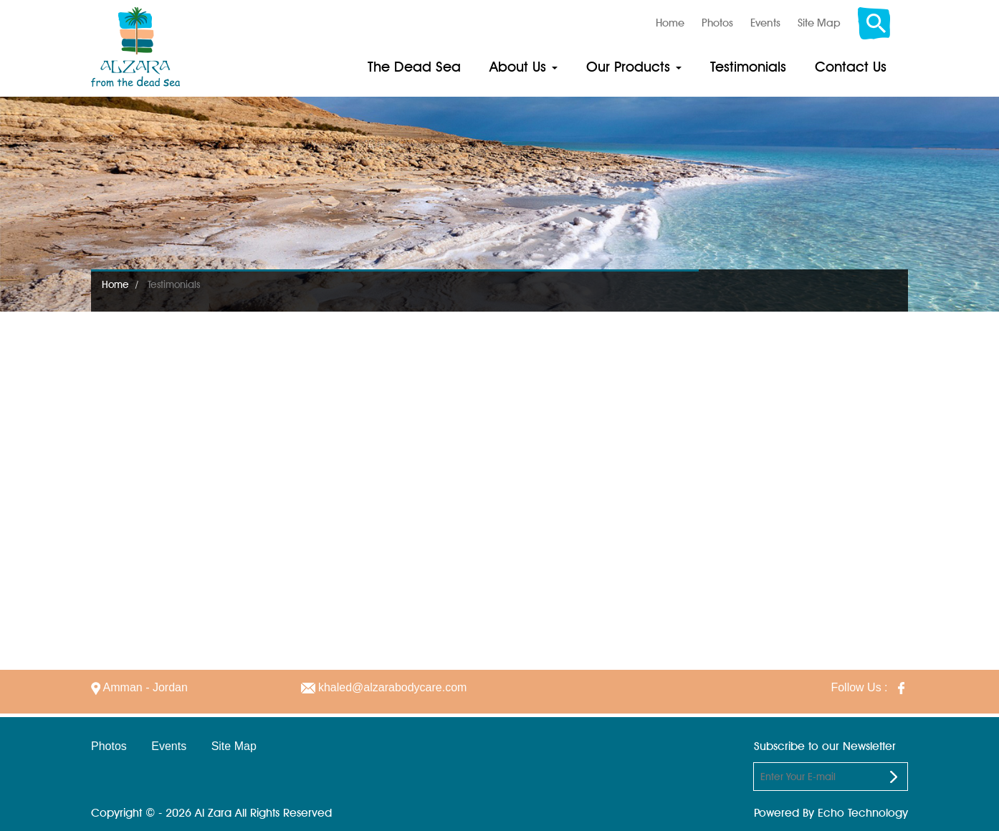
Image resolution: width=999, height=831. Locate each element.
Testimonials (748, 66)
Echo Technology (863, 813)
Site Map (819, 22)
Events (765, 22)
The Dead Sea (414, 66)
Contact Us (850, 66)
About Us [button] (523, 66)
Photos (717, 22)
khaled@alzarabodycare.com (384, 687)
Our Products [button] (634, 66)
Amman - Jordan (139, 687)
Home (670, 22)
